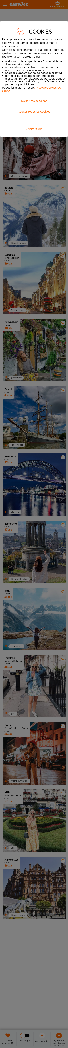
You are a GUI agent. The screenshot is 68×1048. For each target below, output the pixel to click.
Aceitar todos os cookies (34, 111)
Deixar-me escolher (34, 101)
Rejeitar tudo (34, 129)
